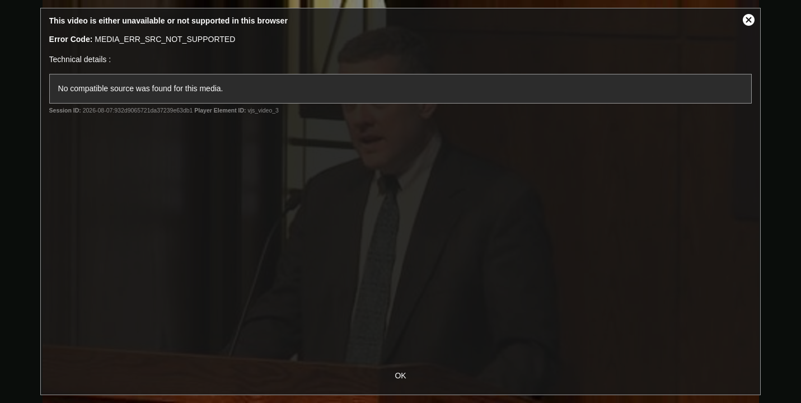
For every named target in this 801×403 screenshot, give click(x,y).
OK (400, 375)
